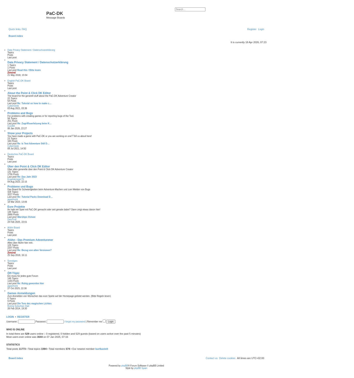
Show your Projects (20, 133)
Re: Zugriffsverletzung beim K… (34, 123)
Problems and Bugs (20, 113)
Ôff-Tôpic (13, 273)
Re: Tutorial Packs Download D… (35, 197)
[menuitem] (24, 29)
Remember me (96, 321)
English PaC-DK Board (18, 81)
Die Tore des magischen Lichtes (34, 303)
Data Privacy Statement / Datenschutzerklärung (31, 50)
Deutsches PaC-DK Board (20, 154)
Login (10, 316)
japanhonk (12, 199)
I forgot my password (74, 321)
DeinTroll (11, 219)
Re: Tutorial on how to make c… (34, 103)
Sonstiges (12, 261)
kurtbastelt (101, 348)
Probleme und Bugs (20, 186)
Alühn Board (13, 227)
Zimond (11, 72)
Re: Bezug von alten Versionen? (34, 250)
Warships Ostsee (26, 217)
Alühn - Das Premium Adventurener (30, 240)
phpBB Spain (140, 368)
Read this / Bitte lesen (29, 70)
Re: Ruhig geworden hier (30, 283)
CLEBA (11, 126)
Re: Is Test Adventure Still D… (33, 143)
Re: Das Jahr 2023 (27, 177)
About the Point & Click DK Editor (29, 93)
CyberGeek (13, 106)
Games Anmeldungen (21, 293)
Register (23, 316)
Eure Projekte (16, 206)
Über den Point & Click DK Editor (28, 166)
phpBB (124, 365)
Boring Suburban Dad (18, 306)
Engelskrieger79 (15, 179)
